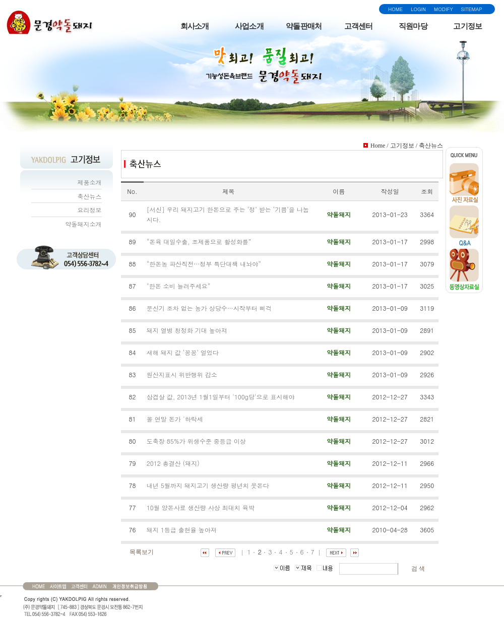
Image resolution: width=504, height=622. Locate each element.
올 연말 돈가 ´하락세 (175, 418)
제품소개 (90, 182)
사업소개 (249, 26)
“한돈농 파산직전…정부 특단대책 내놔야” (204, 263)
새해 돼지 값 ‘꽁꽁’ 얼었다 (183, 352)
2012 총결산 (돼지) (173, 463)
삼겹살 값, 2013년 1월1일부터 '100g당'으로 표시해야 (221, 396)
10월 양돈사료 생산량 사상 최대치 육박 (201, 507)
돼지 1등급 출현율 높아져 (182, 529)
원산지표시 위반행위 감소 (182, 374)
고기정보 (467, 26)
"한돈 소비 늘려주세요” (179, 286)
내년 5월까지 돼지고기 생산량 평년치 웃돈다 (208, 485)
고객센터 (358, 26)
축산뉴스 (90, 196)
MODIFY (443, 9)
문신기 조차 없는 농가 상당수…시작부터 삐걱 (209, 308)
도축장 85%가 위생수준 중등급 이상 (196, 441)
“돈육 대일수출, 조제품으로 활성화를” (199, 241)
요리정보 (90, 209)
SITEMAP (471, 9)
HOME (395, 9)
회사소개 (194, 26)
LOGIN (418, 9)
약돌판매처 (304, 26)
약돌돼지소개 (84, 224)
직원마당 (413, 26)
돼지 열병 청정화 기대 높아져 (187, 330)
